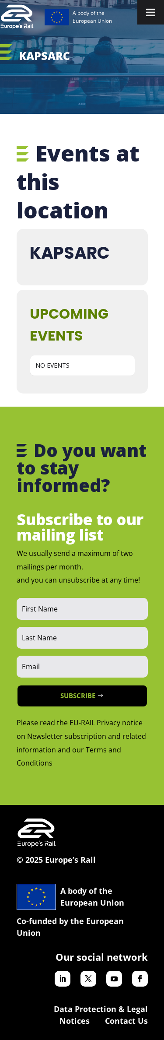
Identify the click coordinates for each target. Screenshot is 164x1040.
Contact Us (126, 1020)
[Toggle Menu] (150, 12)
